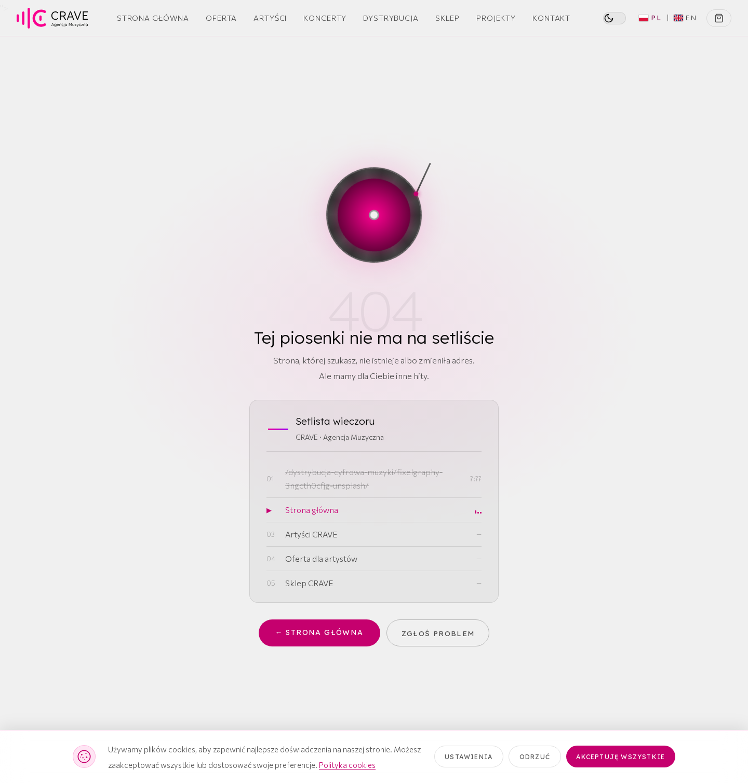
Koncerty (324, 17)
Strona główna (311, 510)
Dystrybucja (391, 17)
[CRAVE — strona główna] (52, 18)
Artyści (270, 17)
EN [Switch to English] (685, 18)
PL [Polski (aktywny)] (650, 18)
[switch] (614, 18)
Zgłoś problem (439, 633)
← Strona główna (318, 633)
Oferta (221, 17)
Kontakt (551, 17)
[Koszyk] (718, 18)
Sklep (447, 17)
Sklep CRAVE (309, 583)
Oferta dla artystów (321, 558)
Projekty (496, 17)
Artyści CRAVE (311, 534)
